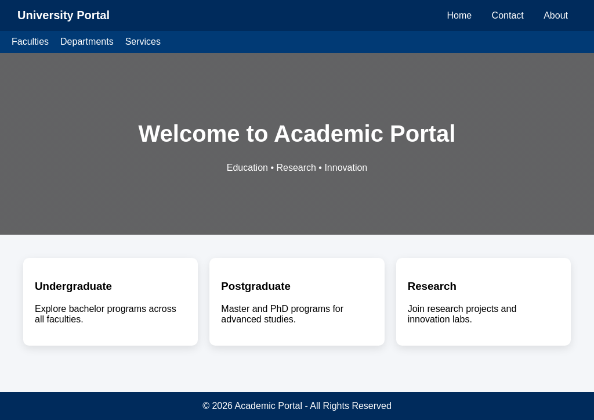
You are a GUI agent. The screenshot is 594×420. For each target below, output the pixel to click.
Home (459, 15)
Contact (508, 15)
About (556, 15)
